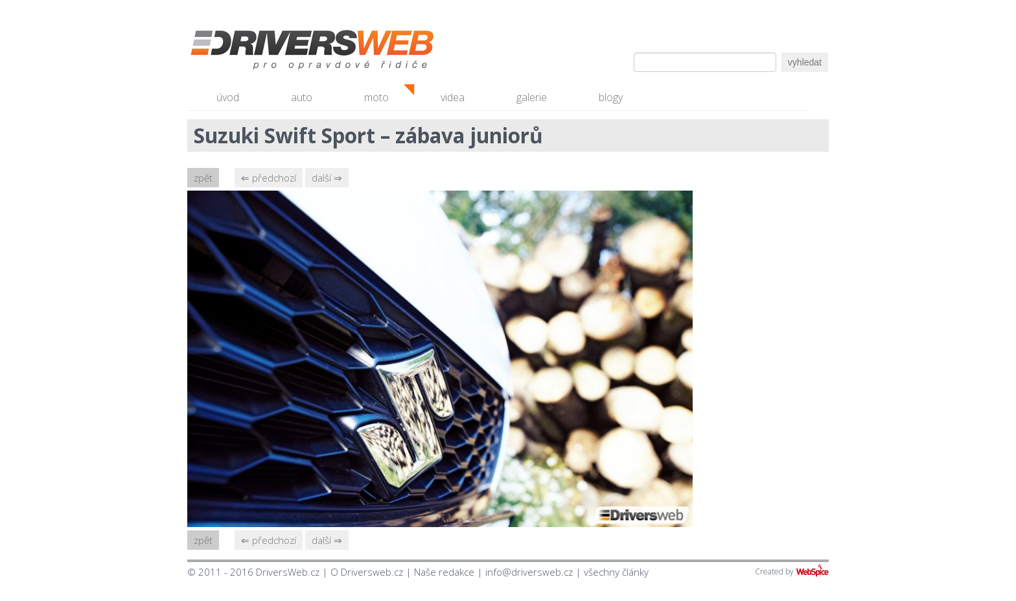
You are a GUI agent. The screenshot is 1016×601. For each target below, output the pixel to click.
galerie (531, 97)
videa (453, 97)
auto (301, 97)
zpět (203, 177)
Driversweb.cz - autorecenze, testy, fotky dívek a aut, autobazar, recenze (284, 52)
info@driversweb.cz (529, 571)
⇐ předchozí (268, 177)
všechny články (616, 571)
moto (376, 97)
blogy (611, 97)
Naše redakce (444, 571)
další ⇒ (327, 177)
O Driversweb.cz (366, 571)
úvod (227, 97)
